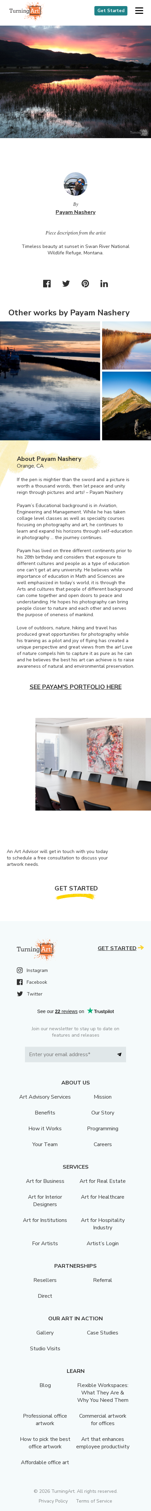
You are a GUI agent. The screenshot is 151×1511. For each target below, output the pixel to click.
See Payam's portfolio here (76, 687)
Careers (103, 1144)
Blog (45, 1385)
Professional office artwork (45, 1419)
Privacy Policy (53, 1501)
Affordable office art (45, 1462)
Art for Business (45, 1181)
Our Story (102, 1112)
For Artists (45, 1243)
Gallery (45, 1332)
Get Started (110, 11)
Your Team (45, 1144)
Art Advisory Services (45, 1097)
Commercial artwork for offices (102, 1419)
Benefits (45, 1112)
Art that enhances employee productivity (102, 1443)
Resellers (45, 1280)
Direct (45, 1296)
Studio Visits (45, 1348)
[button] (139, 11)
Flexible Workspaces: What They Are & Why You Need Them (102, 1393)
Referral (102, 1280)
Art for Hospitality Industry (103, 1224)
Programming (102, 1128)
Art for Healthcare (102, 1197)
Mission (103, 1097)
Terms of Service (94, 1501)
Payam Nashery (75, 212)
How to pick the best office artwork (45, 1443)
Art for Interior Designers (45, 1200)
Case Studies (102, 1332)
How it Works (45, 1128)
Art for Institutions (45, 1220)
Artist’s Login (103, 1243)
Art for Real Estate (103, 1181)
